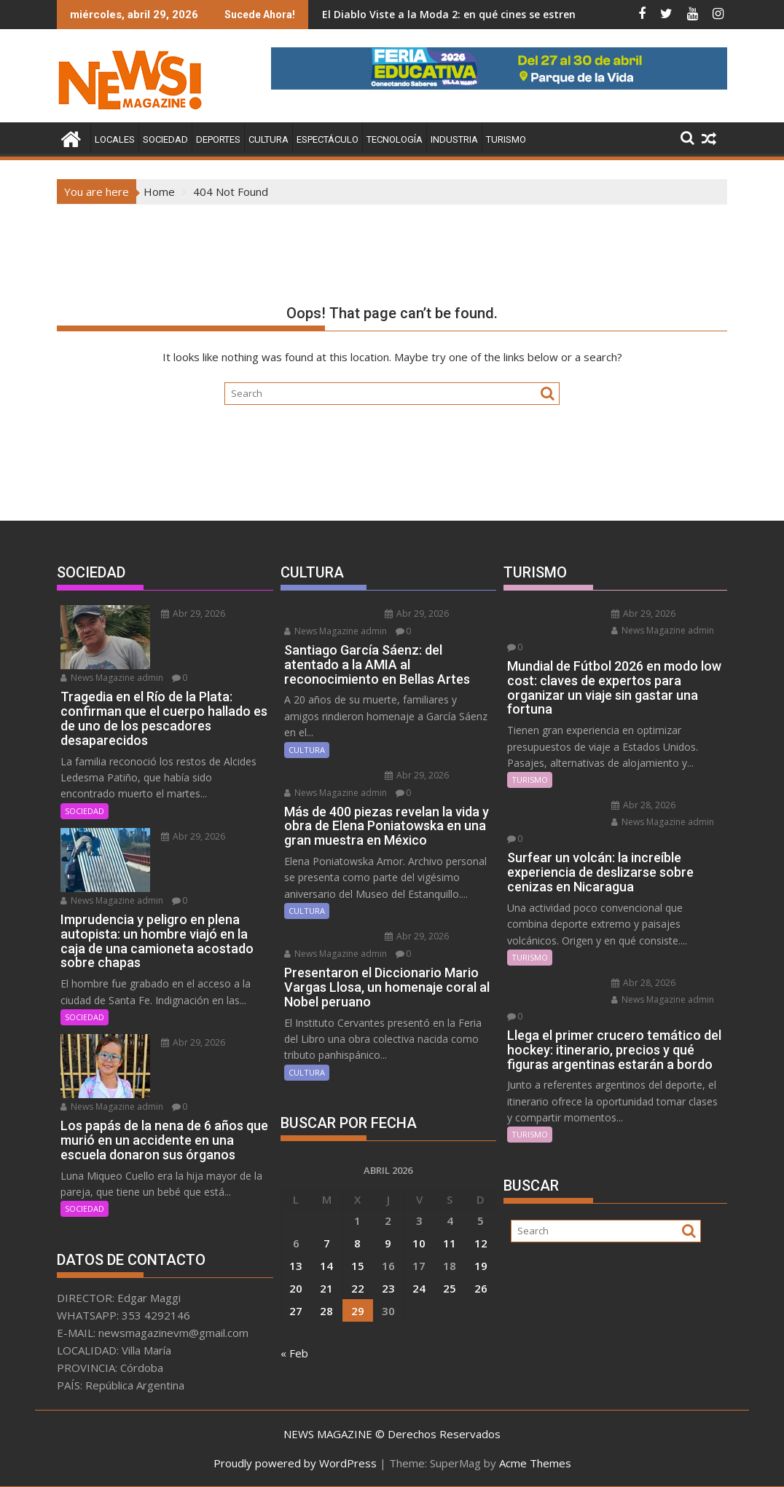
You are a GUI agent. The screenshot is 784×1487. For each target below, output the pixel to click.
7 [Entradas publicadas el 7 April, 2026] (327, 1243)
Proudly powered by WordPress (295, 1463)
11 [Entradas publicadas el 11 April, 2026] (449, 1243)
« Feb (294, 1353)
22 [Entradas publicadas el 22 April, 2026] (357, 1288)
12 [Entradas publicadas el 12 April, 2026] (480, 1243)
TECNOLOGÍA (394, 139)
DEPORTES (218, 139)
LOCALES (115, 139)
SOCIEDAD (165, 139)
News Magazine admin (111, 677)
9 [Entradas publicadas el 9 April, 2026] (388, 1243)
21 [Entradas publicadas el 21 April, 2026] (326, 1288)
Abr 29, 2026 (193, 613)
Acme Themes (535, 1463)
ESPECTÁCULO (327, 139)
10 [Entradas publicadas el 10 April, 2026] (419, 1243)
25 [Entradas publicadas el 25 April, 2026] (449, 1288)
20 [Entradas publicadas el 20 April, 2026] (295, 1288)
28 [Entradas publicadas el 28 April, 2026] (326, 1310)
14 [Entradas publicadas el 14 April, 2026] (326, 1265)
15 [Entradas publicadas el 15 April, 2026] (357, 1265)
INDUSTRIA (454, 139)
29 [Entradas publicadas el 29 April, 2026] (357, 1310)
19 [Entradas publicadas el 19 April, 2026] (480, 1265)
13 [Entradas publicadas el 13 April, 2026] (295, 1265)
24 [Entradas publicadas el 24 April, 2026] (419, 1288)
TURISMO (506, 139)
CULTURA (268, 139)
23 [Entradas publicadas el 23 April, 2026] (388, 1288)
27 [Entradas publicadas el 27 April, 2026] (295, 1310)
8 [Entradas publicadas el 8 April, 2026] (357, 1243)
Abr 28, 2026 (643, 805)
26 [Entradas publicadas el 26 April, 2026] (480, 1288)
